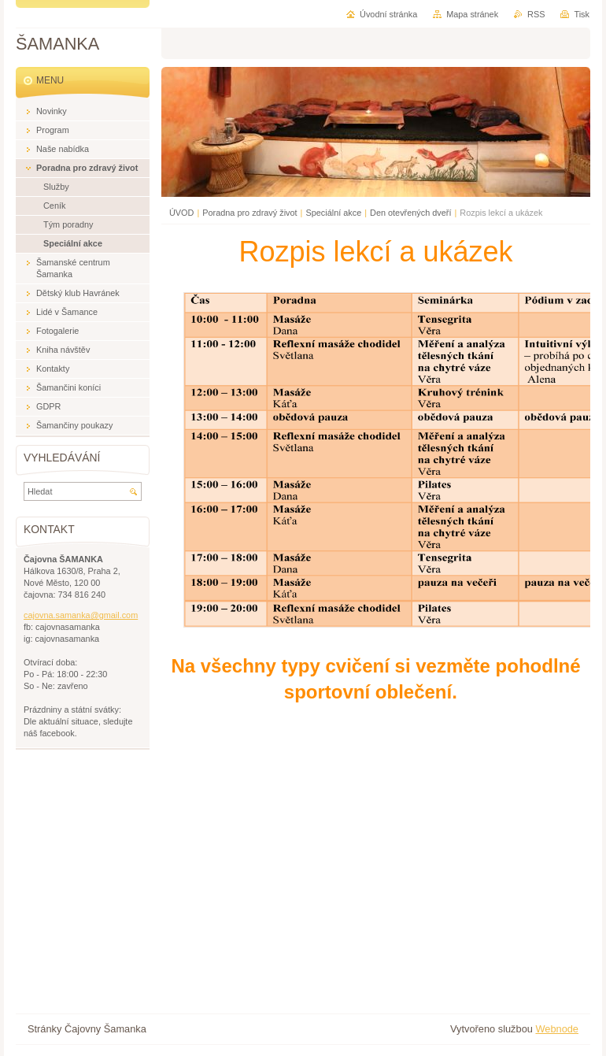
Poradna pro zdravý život (249, 212)
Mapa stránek (472, 14)
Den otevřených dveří (410, 212)
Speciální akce (333, 212)
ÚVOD (181, 212)
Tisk (581, 14)
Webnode (556, 1029)
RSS (536, 14)
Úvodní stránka (388, 14)
